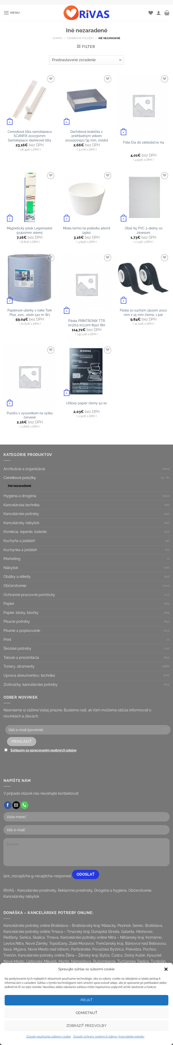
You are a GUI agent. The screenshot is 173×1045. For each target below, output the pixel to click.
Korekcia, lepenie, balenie (25, 531)
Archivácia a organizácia (24, 469)
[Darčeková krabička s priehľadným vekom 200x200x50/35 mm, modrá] (86, 100)
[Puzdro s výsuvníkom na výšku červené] (29, 376)
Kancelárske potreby (21, 514)
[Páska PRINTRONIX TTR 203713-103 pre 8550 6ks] (86, 284)
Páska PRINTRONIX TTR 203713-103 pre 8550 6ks (86, 323)
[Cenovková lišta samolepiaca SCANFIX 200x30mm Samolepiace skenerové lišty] (29, 100)
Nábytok (10, 568)
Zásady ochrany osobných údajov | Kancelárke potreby (108, 1036)
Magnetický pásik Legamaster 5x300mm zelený (29, 230)
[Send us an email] (16, 805)
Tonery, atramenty (19, 666)
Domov (57, 38)
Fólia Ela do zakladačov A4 (143, 142)
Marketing (11, 558)
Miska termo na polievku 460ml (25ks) (86, 230)
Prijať (87, 1000)
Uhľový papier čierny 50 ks (86, 403)
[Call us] (24, 805)
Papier (8, 603)
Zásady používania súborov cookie (48, 1036)
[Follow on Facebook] (8, 805)
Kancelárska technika (21, 505)
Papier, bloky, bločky (21, 612)
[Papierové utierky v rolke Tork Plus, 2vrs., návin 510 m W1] (29, 279)
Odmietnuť (86, 1013)
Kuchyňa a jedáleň (19, 541)
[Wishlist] (150, 13)
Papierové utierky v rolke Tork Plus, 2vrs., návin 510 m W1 (29, 312)
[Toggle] (168, 478)
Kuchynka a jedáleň (20, 550)
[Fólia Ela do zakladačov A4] (143, 105)
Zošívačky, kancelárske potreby (30, 684)
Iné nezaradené (19, 486)
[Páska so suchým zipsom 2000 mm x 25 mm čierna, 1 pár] (143, 279)
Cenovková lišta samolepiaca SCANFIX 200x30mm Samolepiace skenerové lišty (30, 136)
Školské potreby (17, 648)
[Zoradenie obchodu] (86, 60)
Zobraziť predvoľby (86, 1026)
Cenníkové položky (80, 38)
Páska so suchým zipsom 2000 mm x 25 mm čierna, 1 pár (143, 312)
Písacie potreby (16, 621)
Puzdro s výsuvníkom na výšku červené (30, 415)
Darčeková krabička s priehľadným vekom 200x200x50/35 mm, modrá (86, 136)
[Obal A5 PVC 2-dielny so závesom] (143, 197)
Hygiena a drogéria (19, 496)
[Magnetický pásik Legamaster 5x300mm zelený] (29, 197)
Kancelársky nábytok (21, 523)
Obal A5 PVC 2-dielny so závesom (143, 230)
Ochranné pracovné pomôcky (29, 595)
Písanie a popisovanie (21, 630)
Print (7, 639)
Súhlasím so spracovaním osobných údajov (43, 750)
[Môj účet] (158, 13)
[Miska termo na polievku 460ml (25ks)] (86, 197)
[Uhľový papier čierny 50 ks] (86, 371)
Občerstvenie (14, 585)
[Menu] (11, 12)
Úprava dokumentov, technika (29, 675)
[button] (166, 969)
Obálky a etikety (17, 576)
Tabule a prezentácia (21, 657)
